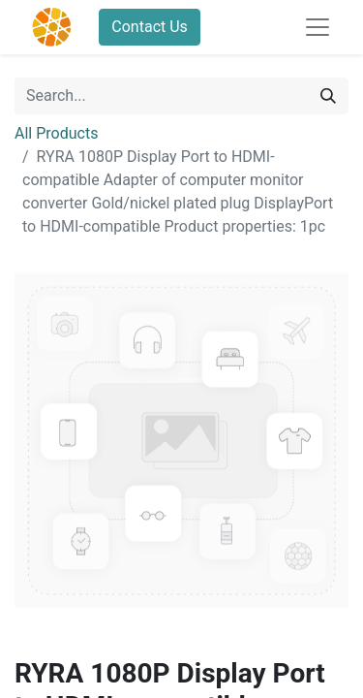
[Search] (328, 96)
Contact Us (149, 26)
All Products (56, 133)
